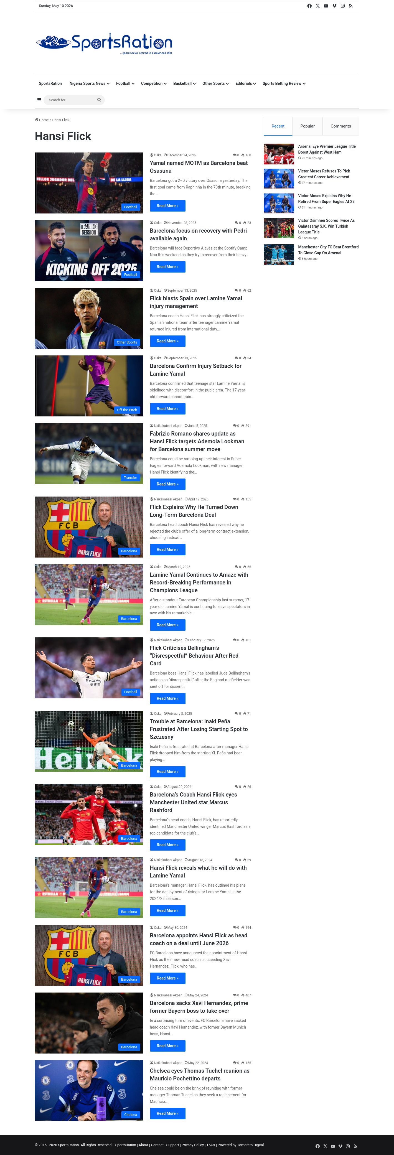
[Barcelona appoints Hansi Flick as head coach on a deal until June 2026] (89, 955)
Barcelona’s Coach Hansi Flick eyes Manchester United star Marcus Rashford (193, 802)
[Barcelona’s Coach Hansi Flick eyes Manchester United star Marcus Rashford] (89, 814)
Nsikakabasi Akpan (168, 426)
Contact (157, 1145)
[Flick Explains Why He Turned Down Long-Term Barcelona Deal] (89, 527)
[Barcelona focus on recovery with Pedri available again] (89, 250)
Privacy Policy (193, 1145)
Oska (158, 155)
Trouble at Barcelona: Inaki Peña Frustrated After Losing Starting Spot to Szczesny (199, 729)
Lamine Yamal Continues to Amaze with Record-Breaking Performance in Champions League (199, 582)
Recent (278, 126)
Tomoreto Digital (250, 1145)
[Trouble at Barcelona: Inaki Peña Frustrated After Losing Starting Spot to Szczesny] (89, 741)
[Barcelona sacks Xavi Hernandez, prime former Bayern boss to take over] (89, 1023)
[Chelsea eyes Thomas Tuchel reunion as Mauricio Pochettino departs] (89, 1090)
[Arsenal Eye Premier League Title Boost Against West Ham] (279, 154)
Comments (341, 126)
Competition (151, 83)
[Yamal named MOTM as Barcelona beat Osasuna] (89, 182)
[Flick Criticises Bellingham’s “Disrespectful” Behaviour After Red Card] (89, 667)
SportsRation (50, 83)
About (143, 1145)
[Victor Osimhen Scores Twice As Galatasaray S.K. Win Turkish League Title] (279, 228)
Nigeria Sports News (87, 83)
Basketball (182, 83)
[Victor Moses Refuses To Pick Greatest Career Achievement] (279, 179)
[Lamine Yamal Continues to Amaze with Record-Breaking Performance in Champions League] (89, 594)
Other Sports (213, 83)
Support (172, 1145)
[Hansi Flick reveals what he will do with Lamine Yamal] (89, 887)
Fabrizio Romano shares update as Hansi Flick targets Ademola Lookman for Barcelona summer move (197, 441)
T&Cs (210, 1145)
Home (42, 120)
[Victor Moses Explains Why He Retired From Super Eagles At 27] (279, 204)
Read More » (168, 205)
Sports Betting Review (282, 83)
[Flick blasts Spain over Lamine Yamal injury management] (89, 318)
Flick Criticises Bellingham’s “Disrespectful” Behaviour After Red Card (194, 656)
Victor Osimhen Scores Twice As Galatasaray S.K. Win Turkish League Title (326, 227)
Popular (308, 126)
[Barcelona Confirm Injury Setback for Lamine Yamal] (89, 385)
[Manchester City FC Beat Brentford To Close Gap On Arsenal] (279, 255)
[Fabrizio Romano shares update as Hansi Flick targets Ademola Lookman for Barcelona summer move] (89, 453)
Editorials (243, 83)
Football (123, 83)
